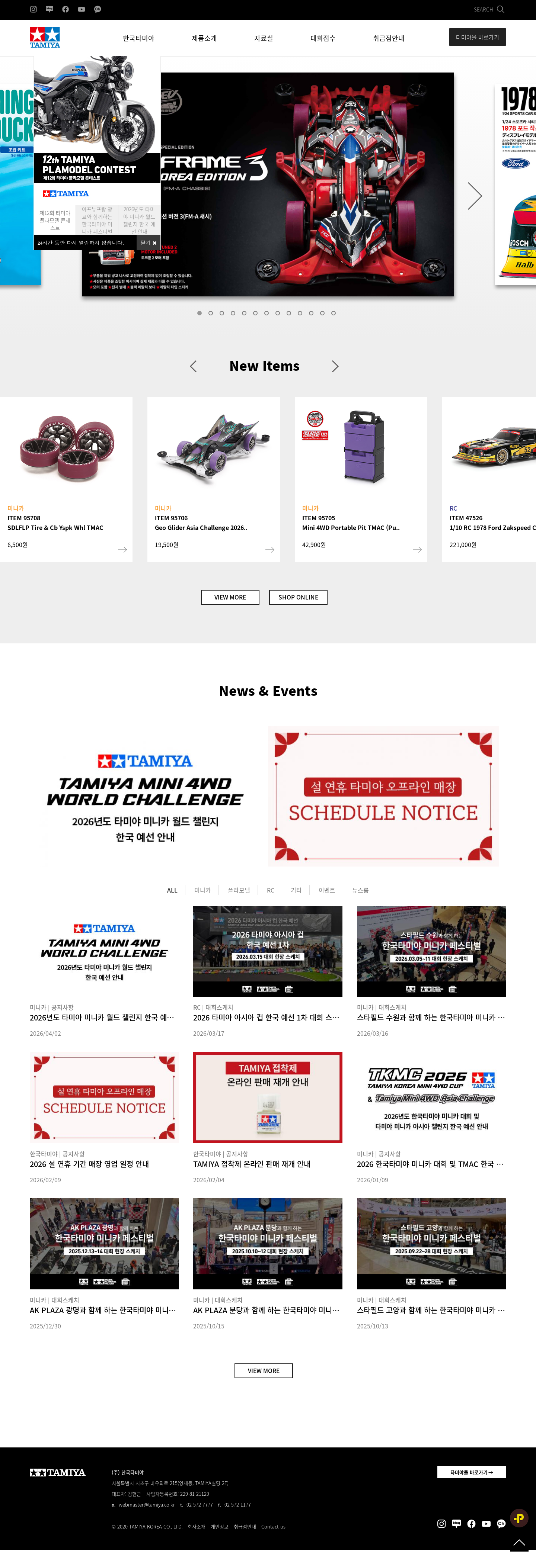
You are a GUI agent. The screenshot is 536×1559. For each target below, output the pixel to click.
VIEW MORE (223, 599)
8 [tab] (279, 314)
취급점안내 (389, 38)
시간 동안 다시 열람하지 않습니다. (81, 242)
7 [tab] (268, 314)
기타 (296, 894)
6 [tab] (257, 314)
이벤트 (327, 894)
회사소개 (196, 1535)
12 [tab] (324, 314)
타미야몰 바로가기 (469, 1481)
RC (270, 894)
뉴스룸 (360, 894)
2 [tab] (212, 314)
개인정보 (220, 1535)
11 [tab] (312, 314)
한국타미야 (138, 38)
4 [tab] (234, 314)
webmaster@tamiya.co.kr (147, 1513)
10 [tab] (301, 314)
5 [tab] (245, 314)
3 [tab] (223, 314)
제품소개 (204, 38)
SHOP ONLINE (306, 599)
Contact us (273, 1535)
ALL (172, 894)
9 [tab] (290, 314)
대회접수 (323, 38)
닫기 (148, 242)
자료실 (263, 38)
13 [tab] (335, 314)
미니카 (202, 894)
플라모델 (239, 894)
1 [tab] (201, 314)
